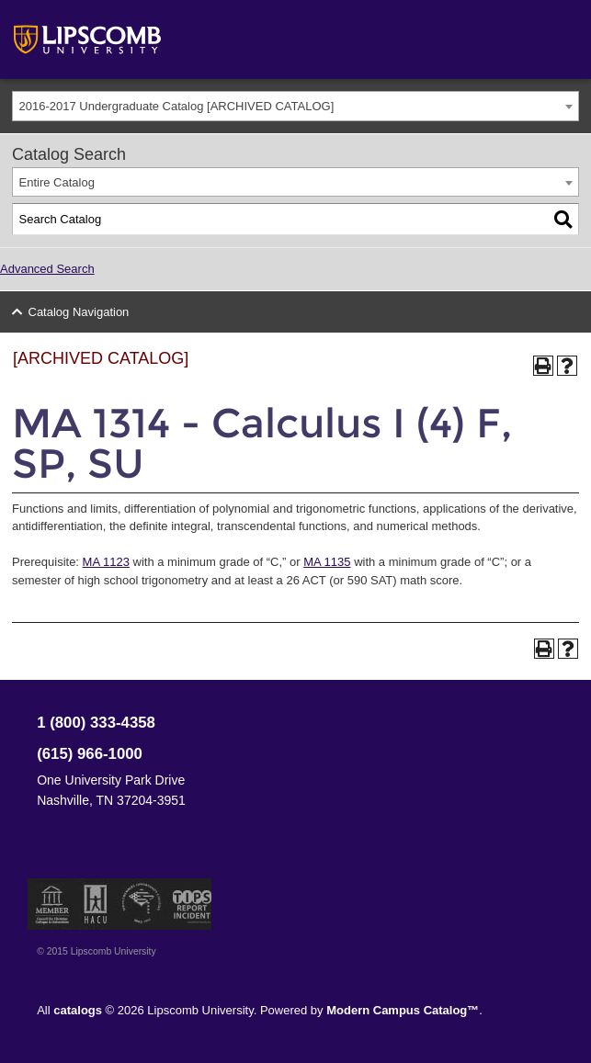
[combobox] (295, 106)
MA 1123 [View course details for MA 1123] (106, 562)
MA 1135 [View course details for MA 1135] (326, 562)
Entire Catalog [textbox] (57, 182)
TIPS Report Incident (190, 904)
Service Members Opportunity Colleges (142, 904)
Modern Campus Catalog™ (402, 1010)
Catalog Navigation (79, 312)
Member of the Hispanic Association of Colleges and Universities (95, 904)
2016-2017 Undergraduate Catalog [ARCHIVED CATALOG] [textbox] (177, 106)
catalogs (77, 1010)
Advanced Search (47, 269)
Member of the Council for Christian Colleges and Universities (52, 904)
